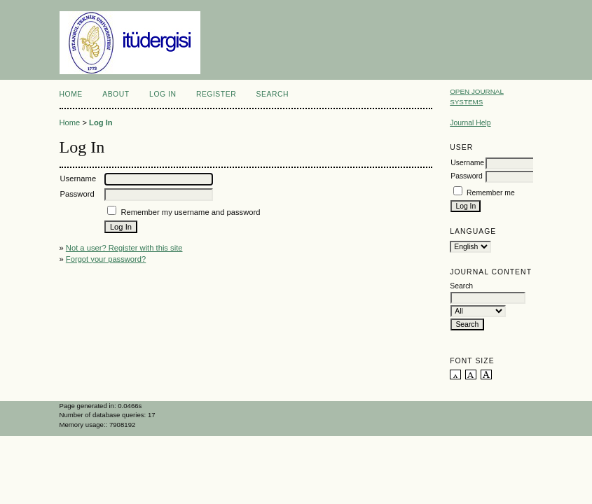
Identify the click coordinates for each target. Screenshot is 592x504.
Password (466, 176)
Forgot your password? (106, 259)
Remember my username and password (190, 212)
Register (216, 94)
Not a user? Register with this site (124, 248)
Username (467, 163)
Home (71, 94)
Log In (162, 94)
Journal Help (470, 123)
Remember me (491, 193)
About (115, 94)
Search (272, 94)
